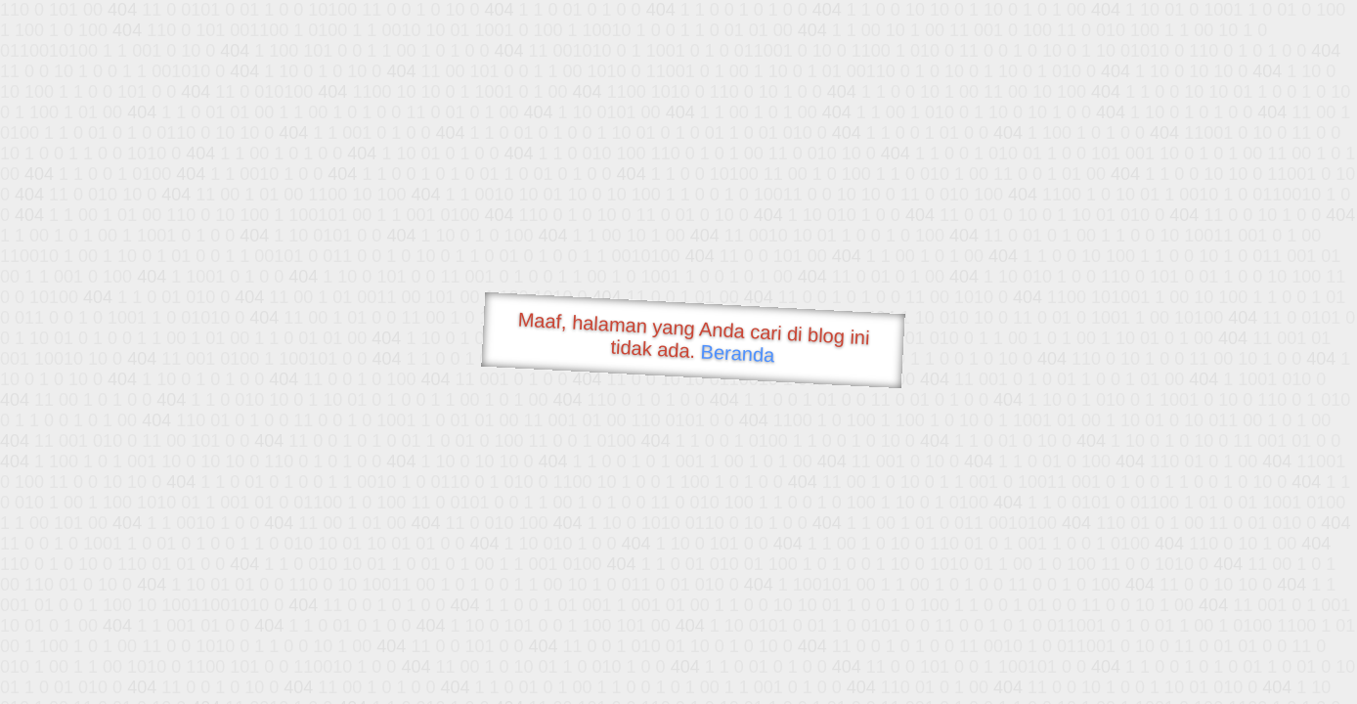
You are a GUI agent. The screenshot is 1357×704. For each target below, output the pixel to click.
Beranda (737, 353)
